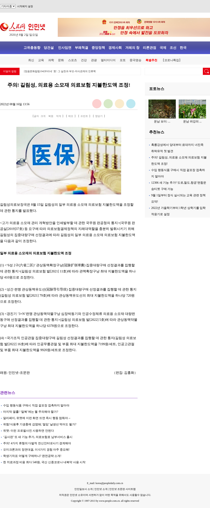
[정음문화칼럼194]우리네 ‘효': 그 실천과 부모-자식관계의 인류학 (60, 71)
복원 (50, 116)
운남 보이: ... (162, 121)
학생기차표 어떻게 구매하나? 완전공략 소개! (32, 456)
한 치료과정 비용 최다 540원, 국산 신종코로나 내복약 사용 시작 (44, 462)
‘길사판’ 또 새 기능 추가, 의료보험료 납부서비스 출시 (37, 437)
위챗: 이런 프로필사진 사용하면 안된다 (28, 430)
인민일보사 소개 (83, 489)
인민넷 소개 (101, 489)
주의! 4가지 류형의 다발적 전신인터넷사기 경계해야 (37, 443)
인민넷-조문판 (19, 372)
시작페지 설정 (25, 6)
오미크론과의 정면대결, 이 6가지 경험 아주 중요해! (36, 449)
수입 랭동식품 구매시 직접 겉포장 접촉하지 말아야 (36, 405)
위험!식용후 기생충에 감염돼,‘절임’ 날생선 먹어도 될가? (39, 424)
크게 (43, 116)
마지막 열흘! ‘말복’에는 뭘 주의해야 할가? (30, 411)
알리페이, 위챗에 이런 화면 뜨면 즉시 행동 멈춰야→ (37, 418)
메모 (70, 116)
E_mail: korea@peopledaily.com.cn (105, 483)
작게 (58, 116)
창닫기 (99, 116)
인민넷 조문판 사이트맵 (122, 489)
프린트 (84, 116)
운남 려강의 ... (192, 121)
